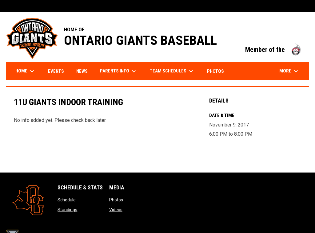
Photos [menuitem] (215, 71)
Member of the (274, 49)
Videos (115, 209)
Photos (116, 199)
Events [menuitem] (56, 71)
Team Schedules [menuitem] (172, 71)
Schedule (67, 199)
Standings (67, 209)
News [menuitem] (82, 71)
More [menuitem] (289, 71)
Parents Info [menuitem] (119, 71)
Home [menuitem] (25, 71)
